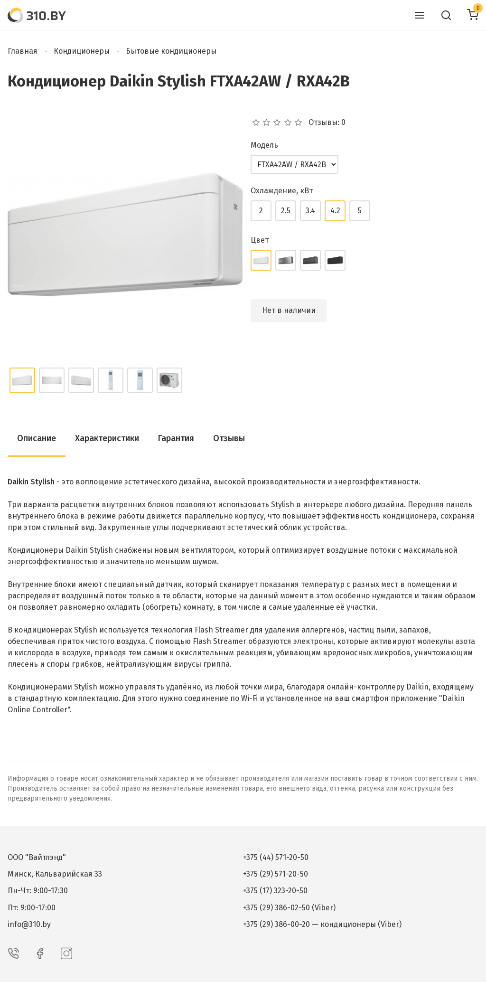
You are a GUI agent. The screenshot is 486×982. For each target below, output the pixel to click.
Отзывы (229, 438)
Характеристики (107, 438)
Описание (36, 438)
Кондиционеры (82, 51)
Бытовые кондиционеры (171, 51)
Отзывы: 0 (327, 122)
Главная (22, 51)
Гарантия (176, 438)
